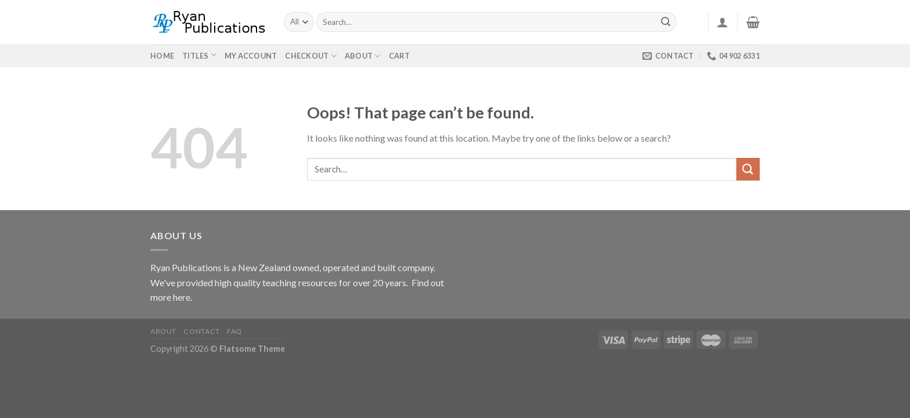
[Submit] (666, 22)
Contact (201, 331)
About (363, 56)
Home (162, 55)
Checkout (311, 56)
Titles (195, 55)
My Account (251, 55)
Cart (399, 55)
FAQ (234, 331)
